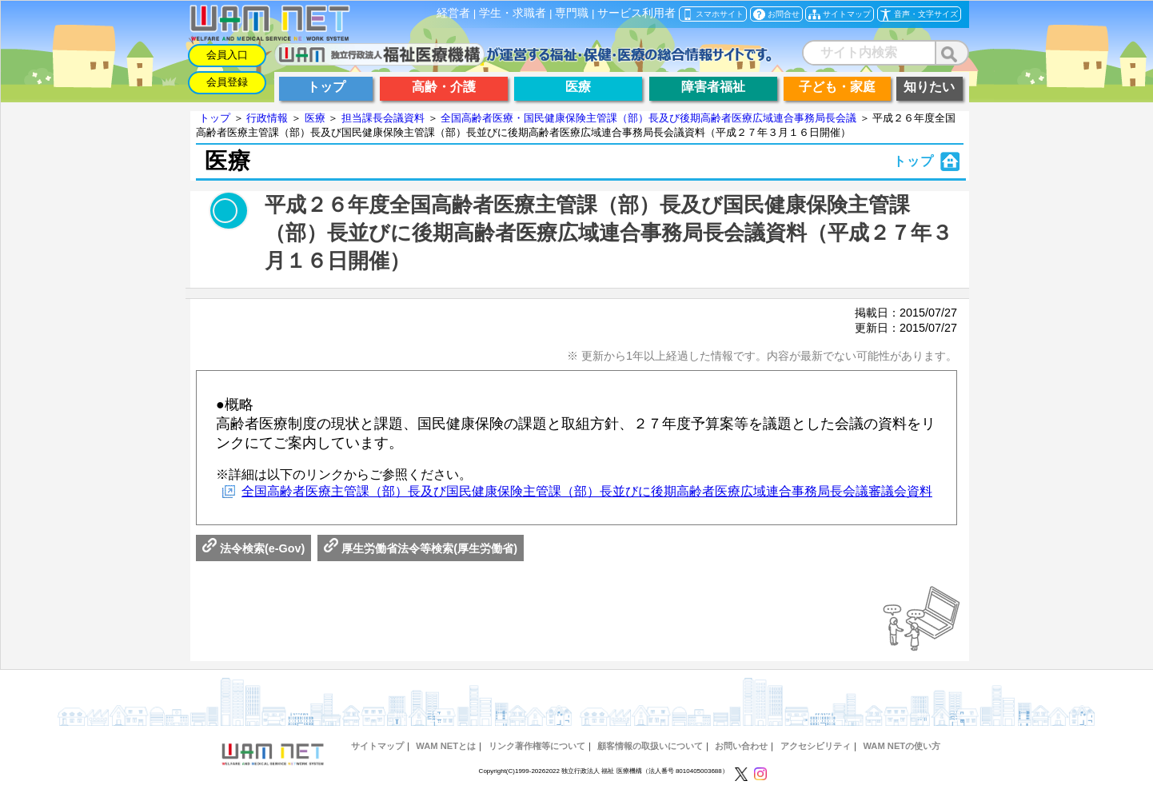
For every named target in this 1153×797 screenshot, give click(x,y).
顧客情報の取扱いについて (650, 746)
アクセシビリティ (815, 746)
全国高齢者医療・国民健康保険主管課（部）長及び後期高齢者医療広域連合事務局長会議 (648, 118)
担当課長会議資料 (383, 118)
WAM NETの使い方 (901, 746)
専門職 (571, 13)
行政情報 (267, 118)
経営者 (453, 13)
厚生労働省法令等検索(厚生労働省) (420, 548)
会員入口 (227, 55)
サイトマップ (377, 746)
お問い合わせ (741, 746)
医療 (315, 118)
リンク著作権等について (537, 746)
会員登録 (227, 82)
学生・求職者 (512, 13)
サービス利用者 (636, 13)
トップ (214, 118)
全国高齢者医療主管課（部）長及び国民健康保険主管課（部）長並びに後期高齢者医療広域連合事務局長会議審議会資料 (586, 491)
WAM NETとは (446, 746)
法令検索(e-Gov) (253, 548)
